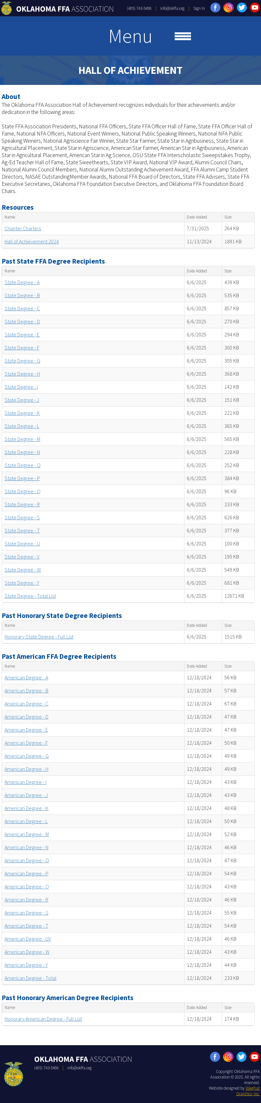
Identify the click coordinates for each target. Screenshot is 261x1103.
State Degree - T (22, 530)
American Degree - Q (27, 886)
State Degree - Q (23, 491)
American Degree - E (26, 729)
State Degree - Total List (30, 595)
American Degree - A (26, 677)
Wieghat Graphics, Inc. (248, 1090)
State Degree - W (23, 569)
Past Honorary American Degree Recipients (67, 997)
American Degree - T (26, 925)
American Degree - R (26, 899)
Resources (18, 207)
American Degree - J (26, 795)
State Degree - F (22, 347)
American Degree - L (26, 821)
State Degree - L (22, 426)
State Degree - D (22, 321)
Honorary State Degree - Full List (39, 636)
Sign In (199, 8)
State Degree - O (23, 465)
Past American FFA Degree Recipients (59, 656)
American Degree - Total (31, 978)
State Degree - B (22, 295)
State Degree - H (22, 373)
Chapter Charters (23, 228)
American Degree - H (26, 769)
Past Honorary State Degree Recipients (62, 615)
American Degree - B (26, 690)
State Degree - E (22, 334)
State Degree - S (22, 517)
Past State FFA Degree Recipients (53, 261)
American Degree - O (27, 860)
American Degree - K (26, 808)
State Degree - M (22, 439)
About (11, 96)
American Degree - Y (26, 965)
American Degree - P (26, 873)
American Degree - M (27, 834)
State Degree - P (22, 478)
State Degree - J (22, 400)
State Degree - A (22, 282)
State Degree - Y (22, 582)
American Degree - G (27, 756)
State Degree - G (22, 360)
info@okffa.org (172, 8)
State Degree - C (22, 308)
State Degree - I (21, 386)
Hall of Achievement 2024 (32, 241)
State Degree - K (22, 413)
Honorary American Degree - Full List (43, 1018)
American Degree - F (26, 742)
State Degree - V (22, 556)
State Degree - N (22, 452)
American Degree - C (26, 703)
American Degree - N (26, 847)
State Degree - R (22, 504)
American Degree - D (26, 716)
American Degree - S (26, 912)
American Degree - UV (28, 938)
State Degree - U (22, 543)
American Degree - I (25, 782)
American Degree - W (27, 952)
